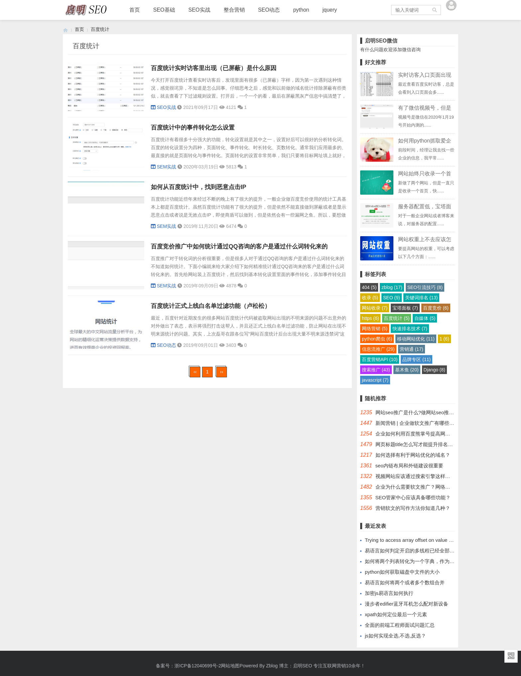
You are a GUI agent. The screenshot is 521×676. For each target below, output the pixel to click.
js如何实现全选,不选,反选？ (395, 635)
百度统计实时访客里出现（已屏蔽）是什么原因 (213, 68)
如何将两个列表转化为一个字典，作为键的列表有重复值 (427, 561)
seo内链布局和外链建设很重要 (409, 465)
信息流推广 (378, 349)
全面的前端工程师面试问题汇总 (400, 625)
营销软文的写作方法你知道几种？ (412, 508)
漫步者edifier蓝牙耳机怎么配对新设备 (406, 604)
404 (369, 287)
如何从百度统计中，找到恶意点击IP (198, 187)
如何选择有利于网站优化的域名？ (412, 455)
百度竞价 (436, 308)
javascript (375, 380)
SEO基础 (164, 10)
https (370, 318)
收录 (370, 297)
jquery (329, 10)
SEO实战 (199, 10)
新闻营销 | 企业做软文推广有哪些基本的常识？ (427, 423)
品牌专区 (416, 359)
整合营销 (234, 10)
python (301, 10)
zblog (391, 287)
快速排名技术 (409, 328)
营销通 (411, 349)
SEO (391, 297)
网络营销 (374, 328)
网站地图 (230, 665)
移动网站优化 (416, 338)
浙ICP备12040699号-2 (197, 665)
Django (434, 369)
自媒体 (424, 318)
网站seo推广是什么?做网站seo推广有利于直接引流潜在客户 (442, 412)
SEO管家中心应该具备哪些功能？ (413, 497)
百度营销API (379, 359)
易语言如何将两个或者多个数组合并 (405, 582)
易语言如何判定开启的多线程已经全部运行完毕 (417, 550)
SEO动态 (269, 10)
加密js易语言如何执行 (389, 593)
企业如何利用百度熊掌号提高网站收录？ (420, 433)
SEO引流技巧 (425, 287)
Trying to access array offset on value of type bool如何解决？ (432, 540)
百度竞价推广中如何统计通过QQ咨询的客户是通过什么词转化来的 (239, 246)
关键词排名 (421, 297)
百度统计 (100, 29)
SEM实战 (163, 166)
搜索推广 (376, 369)
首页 (134, 10)
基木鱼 (407, 369)
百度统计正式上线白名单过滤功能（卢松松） (210, 306)
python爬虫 (377, 338)
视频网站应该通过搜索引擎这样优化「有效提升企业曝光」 (440, 476)
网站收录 (374, 308)
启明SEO (302, 665)
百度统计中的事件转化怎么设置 (193, 127)
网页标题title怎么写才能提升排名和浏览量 (421, 444)
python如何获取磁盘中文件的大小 (402, 572)
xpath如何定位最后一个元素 (396, 614)
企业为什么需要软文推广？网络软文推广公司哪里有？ (435, 487)
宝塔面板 (405, 308)
